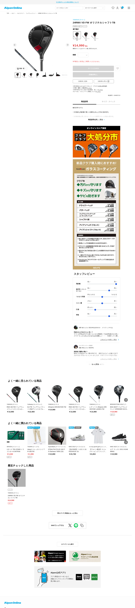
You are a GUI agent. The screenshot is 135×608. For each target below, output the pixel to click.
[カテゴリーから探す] (94, 8)
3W (77, 36)
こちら (90, 88)
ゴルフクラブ (20, 13)
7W (95, 36)
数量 (74, 55)
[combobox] (69, 8)
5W (86, 36)
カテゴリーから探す (67, 544)
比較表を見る (104, 81)
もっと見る (95, 364)
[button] (15, 45)
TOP (8, 13)
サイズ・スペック (108, 101)
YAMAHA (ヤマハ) (79, 20)
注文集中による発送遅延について (67, 2)
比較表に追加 (82, 81)
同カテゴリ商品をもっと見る (67, 513)
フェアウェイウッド (31, 13)
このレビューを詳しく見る (108, 339)
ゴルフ (13, 13)
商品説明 (84, 101)
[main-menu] (129, 8)
